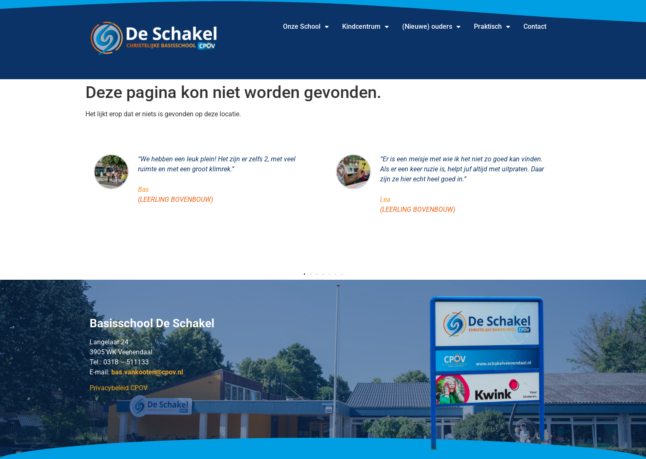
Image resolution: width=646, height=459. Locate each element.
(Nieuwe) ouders (431, 27)
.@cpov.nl (147, 372)
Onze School (306, 27)
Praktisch (492, 27)
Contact (534, 26)
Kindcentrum (365, 27)
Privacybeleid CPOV (119, 388)
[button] (304, 274)
